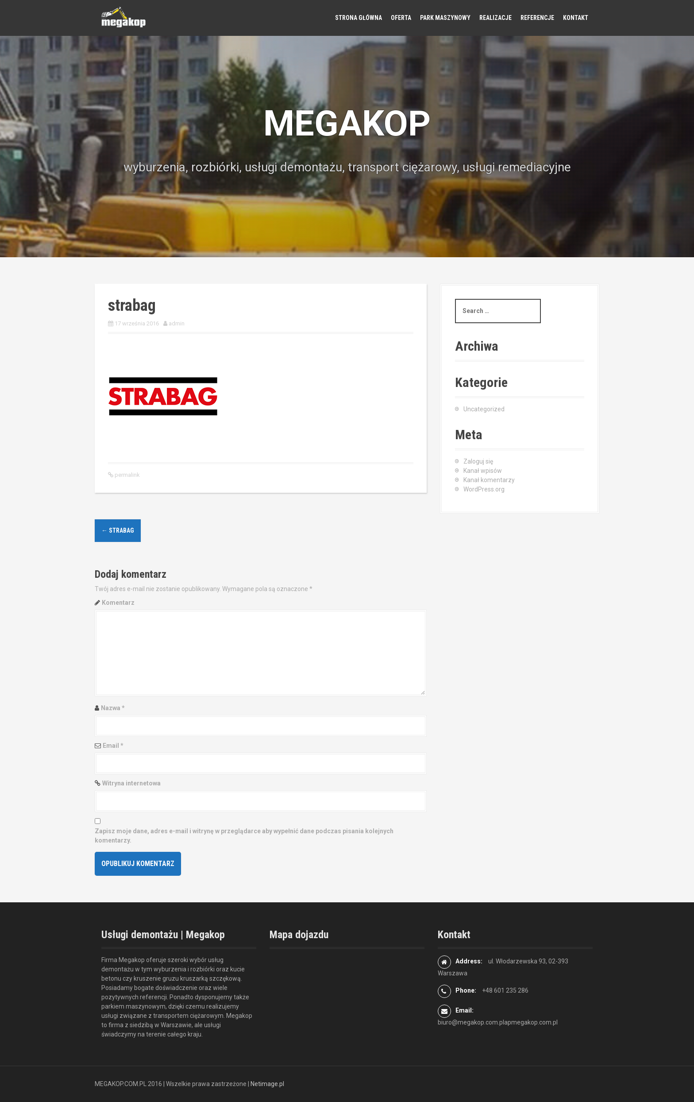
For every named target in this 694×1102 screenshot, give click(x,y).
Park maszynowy (445, 17)
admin (177, 323)
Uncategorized (484, 409)
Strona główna (358, 17)
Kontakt (575, 17)
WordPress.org (484, 489)
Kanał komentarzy (489, 479)
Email (113, 745)
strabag (117, 530)
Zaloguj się (478, 461)
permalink (126, 475)
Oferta (401, 17)
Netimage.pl (267, 1083)
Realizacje (495, 17)
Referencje (537, 17)
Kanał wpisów (482, 470)
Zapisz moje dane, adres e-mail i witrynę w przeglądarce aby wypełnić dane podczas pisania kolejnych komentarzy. (244, 835)
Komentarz (118, 602)
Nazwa (113, 707)
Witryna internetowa (131, 783)
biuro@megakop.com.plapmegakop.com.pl (498, 1022)
